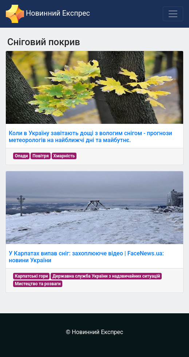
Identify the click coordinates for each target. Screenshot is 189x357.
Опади (21, 155)
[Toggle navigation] (173, 14)
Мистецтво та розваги (38, 283)
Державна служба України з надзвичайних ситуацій (106, 276)
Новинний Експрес (48, 14)
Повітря (40, 155)
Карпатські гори (31, 276)
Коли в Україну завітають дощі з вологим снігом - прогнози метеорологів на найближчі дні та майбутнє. (90, 137)
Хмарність (64, 155)
